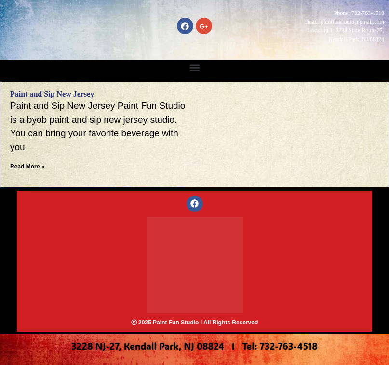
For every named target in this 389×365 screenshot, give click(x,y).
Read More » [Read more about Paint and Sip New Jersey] (27, 166)
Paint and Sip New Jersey (52, 94)
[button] (194, 68)
